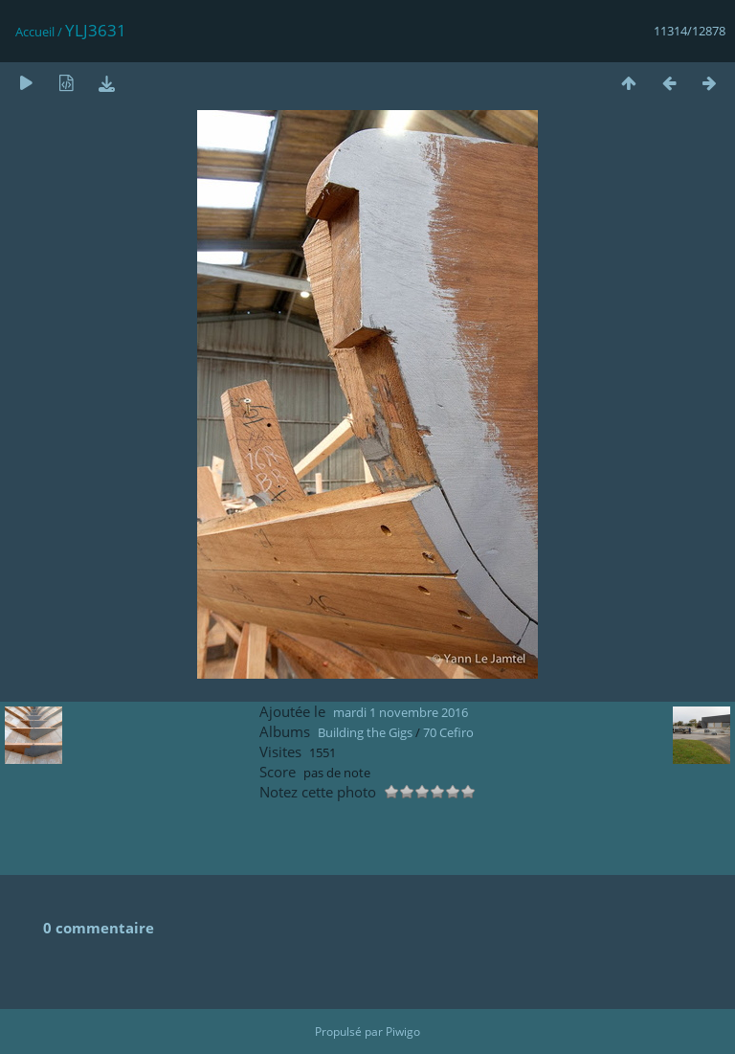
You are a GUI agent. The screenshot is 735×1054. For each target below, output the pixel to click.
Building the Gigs (365, 732)
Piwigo (403, 1031)
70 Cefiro (448, 732)
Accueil (35, 31)
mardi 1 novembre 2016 (400, 712)
